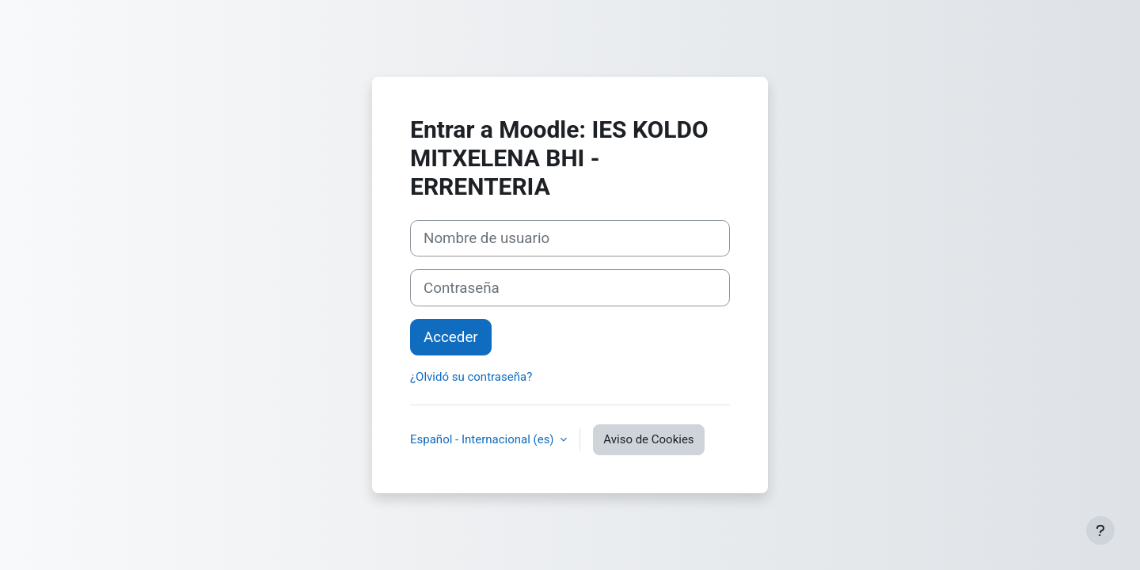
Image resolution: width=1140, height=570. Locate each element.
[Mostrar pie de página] (1100, 530)
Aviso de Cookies (648, 439)
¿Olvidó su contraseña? (471, 377)
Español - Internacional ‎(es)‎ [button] (483, 439)
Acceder (451, 337)
